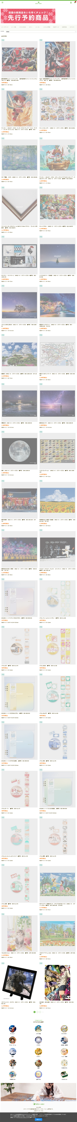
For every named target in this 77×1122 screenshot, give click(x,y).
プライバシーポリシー (22, 1117)
